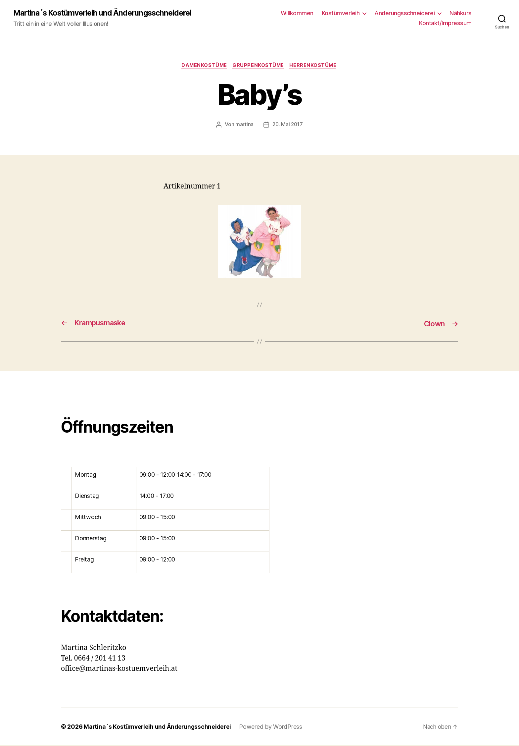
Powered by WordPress (274, 727)
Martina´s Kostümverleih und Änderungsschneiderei (107, 13)
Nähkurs (460, 13)
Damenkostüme (203, 66)
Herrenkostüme (315, 66)
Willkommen (297, 13)
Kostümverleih (341, 13)
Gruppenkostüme (259, 66)
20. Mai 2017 (288, 125)
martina (244, 125)
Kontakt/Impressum (445, 23)
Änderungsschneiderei (404, 13)
